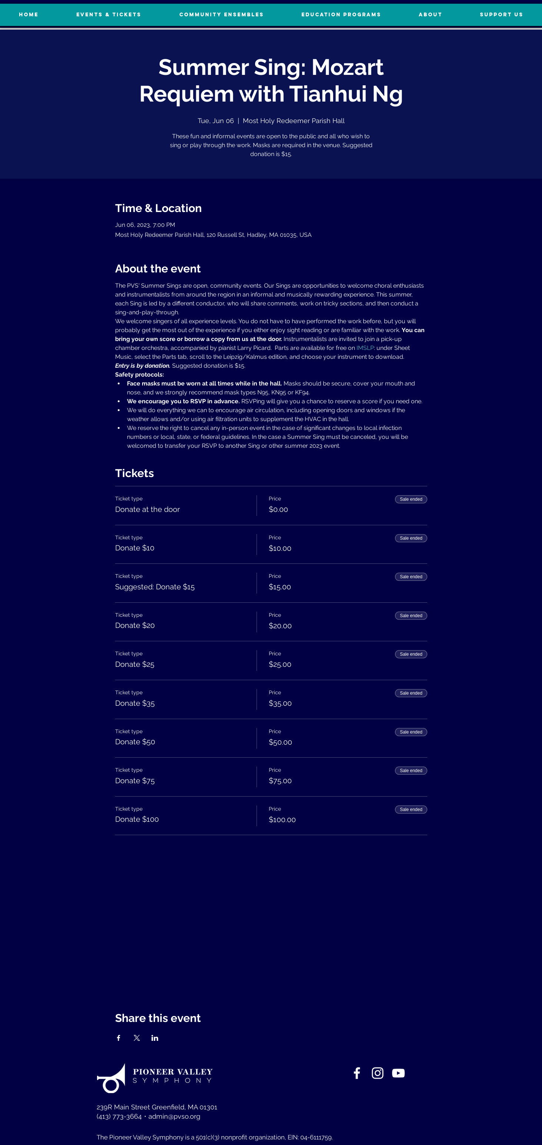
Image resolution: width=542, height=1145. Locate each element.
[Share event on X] (136, 1038)
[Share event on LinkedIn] (154, 1038)
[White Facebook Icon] (357, 1073)
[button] (501, 15)
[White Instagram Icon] (377, 1073)
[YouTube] (398, 1073)
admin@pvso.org (174, 1116)
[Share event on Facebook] (118, 1038)
